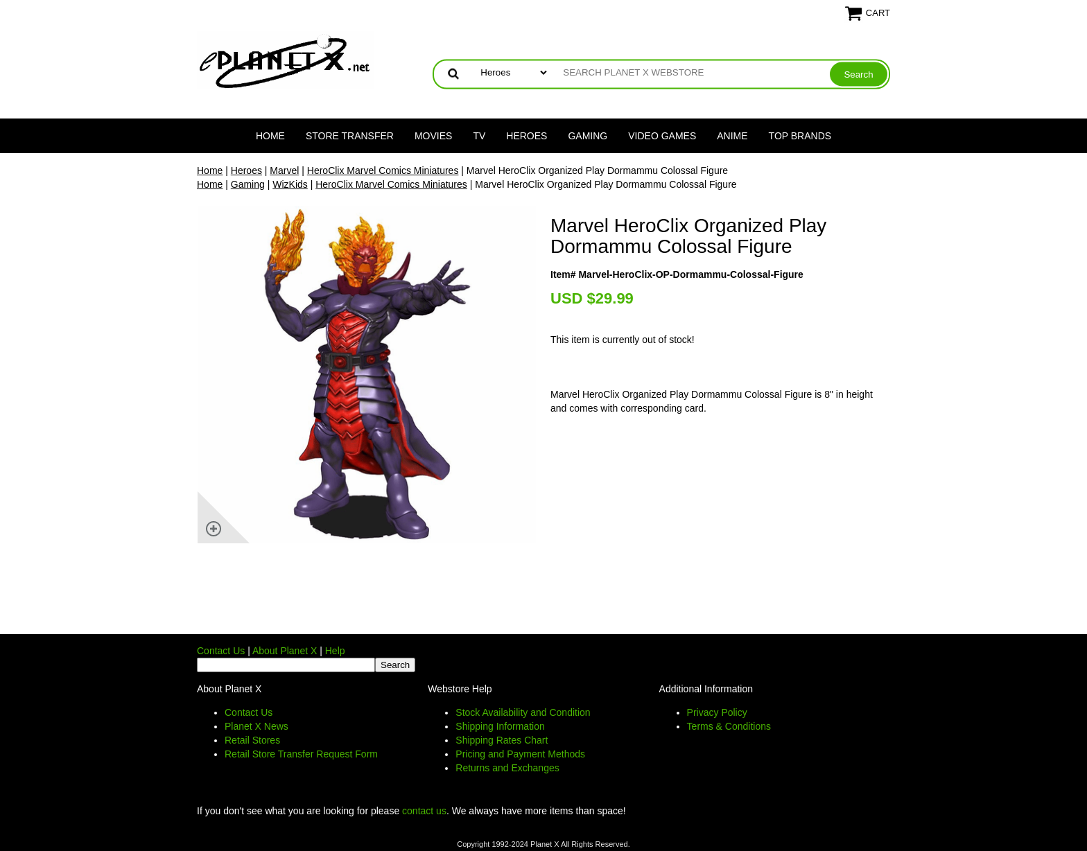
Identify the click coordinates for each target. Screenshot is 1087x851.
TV (479, 135)
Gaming (587, 135)
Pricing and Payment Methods (520, 754)
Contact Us (221, 650)
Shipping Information (499, 726)
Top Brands (800, 135)
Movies (433, 135)
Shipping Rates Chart (501, 740)
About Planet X (284, 650)
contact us (424, 810)
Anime (732, 135)
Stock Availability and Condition (522, 712)
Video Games (662, 135)
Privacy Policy (717, 712)
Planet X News (256, 726)
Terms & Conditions (729, 726)
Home (270, 135)
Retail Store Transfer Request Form (301, 754)
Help (335, 650)
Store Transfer (350, 135)
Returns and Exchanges (507, 767)
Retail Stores (252, 740)
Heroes (526, 135)
